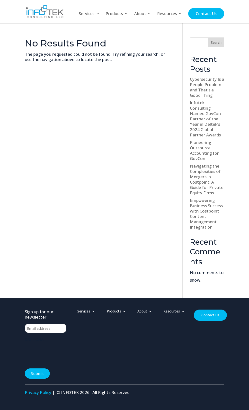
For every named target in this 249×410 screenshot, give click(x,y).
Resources (167, 14)
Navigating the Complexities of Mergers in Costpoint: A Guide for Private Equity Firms (206, 179)
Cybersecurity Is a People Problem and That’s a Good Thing (207, 87)
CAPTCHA (34, 339)
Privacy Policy (38, 392)
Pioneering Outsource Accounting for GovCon (204, 150)
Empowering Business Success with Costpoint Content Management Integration (206, 213)
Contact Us (206, 13)
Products (114, 14)
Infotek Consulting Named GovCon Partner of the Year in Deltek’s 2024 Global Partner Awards (205, 119)
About (140, 14)
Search (216, 42)
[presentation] (62, 353)
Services (87, 14)
